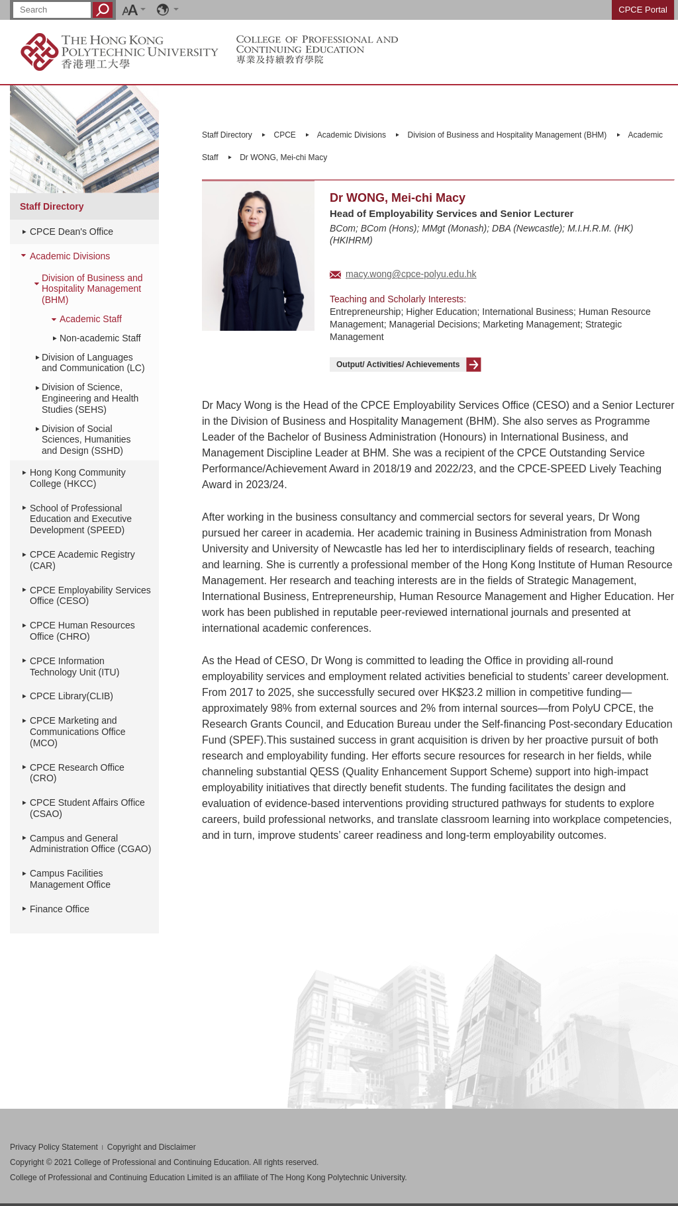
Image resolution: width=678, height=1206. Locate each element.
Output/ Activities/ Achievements (398, 364)
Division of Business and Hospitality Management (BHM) (92, 289)
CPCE (285, 135)
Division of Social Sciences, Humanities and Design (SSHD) (86, 439)
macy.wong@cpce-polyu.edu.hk (411, 274)
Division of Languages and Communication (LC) (93, 363)
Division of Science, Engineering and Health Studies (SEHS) (90, 398)
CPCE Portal (642, 10)
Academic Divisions (70, 256)
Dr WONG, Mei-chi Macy (283, 157)
